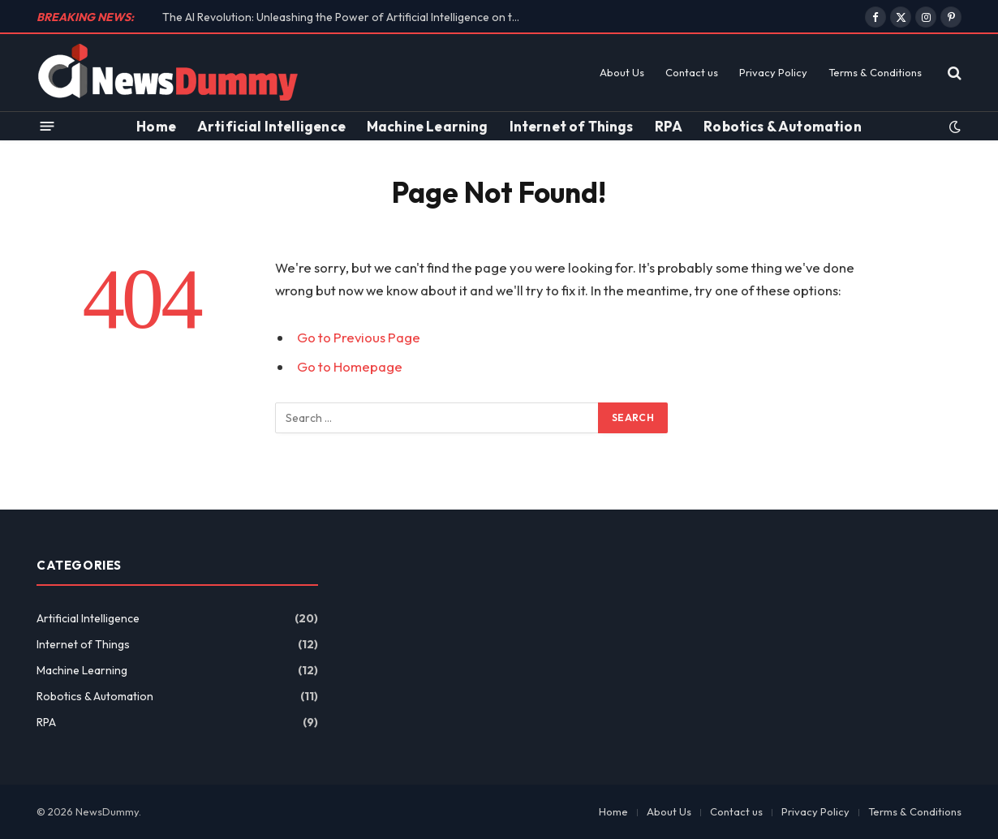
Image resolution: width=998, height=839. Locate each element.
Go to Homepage (349, 366)
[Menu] (47, 126)
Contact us (691, 72)
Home (156, 126)
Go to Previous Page (358, 337)
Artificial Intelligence (271, 126)
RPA (669, 126)
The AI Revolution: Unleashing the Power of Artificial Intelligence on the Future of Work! (344, 17)
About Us (622, 72)
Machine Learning (427, 126)
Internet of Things (572, 126)
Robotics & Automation (782, 126)
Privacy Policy (773, 72)
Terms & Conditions (875, 72)
